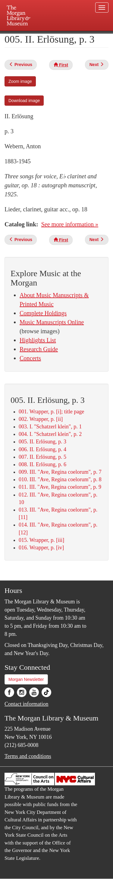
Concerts (30, 358)
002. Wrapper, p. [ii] (41, 419)
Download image (24, 100)
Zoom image (20, 81)
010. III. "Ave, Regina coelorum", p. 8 (60, 479)
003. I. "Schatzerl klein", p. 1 (50, 427)
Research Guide (39, 349)
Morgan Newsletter (26, 679)
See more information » (69, 224)
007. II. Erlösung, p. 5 (42, 457)
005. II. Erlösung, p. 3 (42, 442)
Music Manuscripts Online (52, 322)
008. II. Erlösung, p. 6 (42, 464)
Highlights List (38, 340)
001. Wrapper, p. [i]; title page (51, 412)
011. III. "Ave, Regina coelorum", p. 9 (60, 487)
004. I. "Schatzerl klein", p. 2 (50, 434)
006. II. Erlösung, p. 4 (42, 449)
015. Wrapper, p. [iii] (41, 540)
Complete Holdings (43, 313)
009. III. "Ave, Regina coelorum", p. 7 (60, 472)
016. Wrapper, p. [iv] (41, 548)
